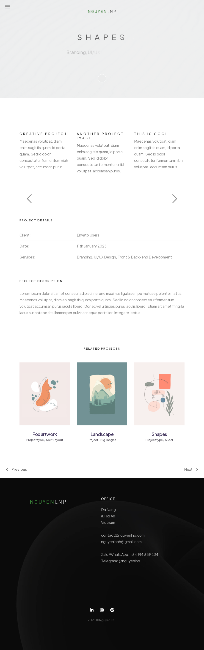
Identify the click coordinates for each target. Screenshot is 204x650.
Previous (19, 469)
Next (188, 469)
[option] (102, 198)
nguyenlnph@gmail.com (121, 541)
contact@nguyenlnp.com (122, 535)
